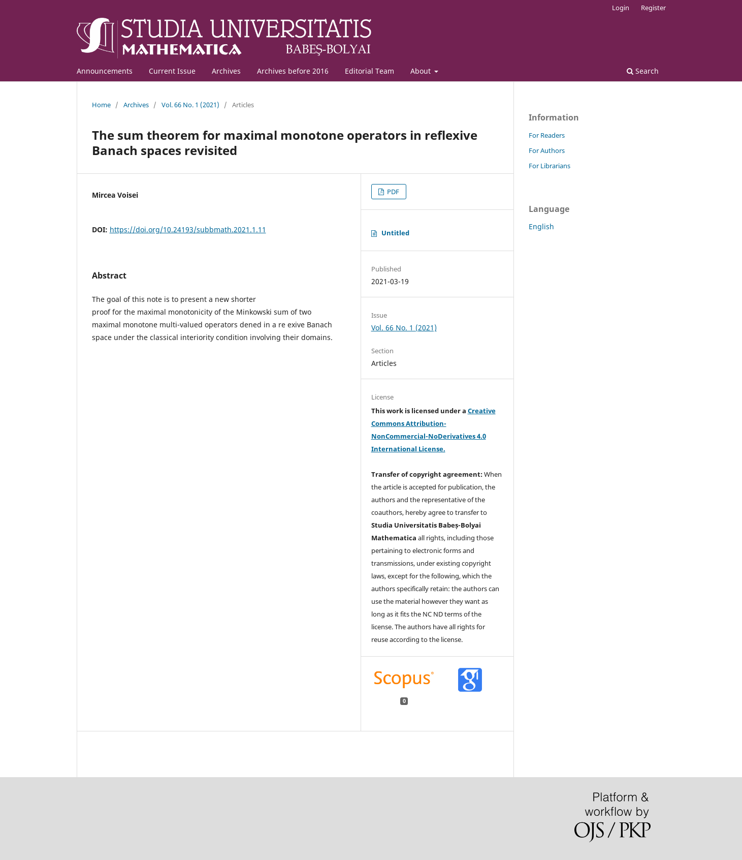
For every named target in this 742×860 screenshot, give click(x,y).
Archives (226, 71)
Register (653, 7)
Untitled (395, 232)
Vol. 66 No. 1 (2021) (190, 104)
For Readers (547, 135)
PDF (392, 191)
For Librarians (549, 165)
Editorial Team (369, 71)
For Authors (547, 150)
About (421, 71)
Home (101, 104)
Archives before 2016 (293, 71)
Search (643, 71)
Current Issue (172, 71)
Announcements (105, 71)
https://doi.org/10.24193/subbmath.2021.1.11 (188, 229)
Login (620, 7)
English (541, 226)
